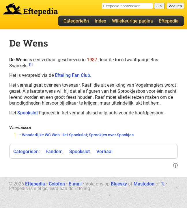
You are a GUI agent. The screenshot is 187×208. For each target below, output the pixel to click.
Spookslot (27, 113)
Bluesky (119, 184)
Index (100, 21)
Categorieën (76, 21)
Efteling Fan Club (72, 75)
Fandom (54, 151)
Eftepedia (169, 21)
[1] (31, 64)
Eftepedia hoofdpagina (13, 8)
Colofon (57, 184)
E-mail (75, 184)
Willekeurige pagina (132, 21)
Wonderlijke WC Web (41, 135)
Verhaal (104, 151)
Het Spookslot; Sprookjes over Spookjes (97, 135)
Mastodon (144, 184)
